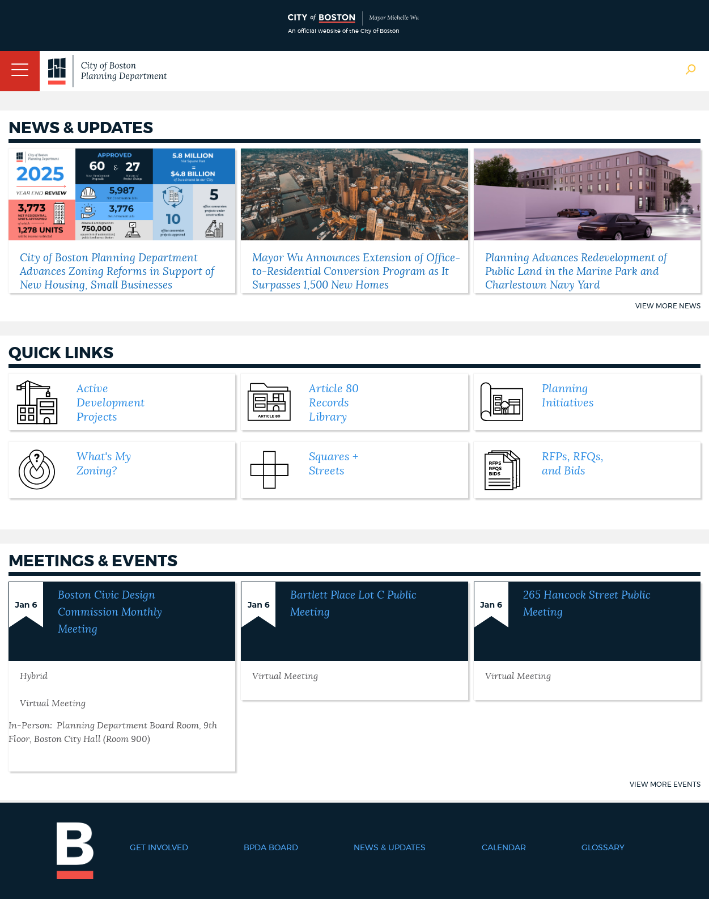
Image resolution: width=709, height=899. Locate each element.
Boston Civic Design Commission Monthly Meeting (110, 612)
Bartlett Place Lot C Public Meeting (353, 604)
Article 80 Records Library (334, 403)
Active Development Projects (111, 403)
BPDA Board (271, 848)
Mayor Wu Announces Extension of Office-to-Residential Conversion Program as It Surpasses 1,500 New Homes (356, 272)
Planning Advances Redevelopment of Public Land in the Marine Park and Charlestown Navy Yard (576, 272)
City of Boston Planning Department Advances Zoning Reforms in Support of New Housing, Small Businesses (117, 272)
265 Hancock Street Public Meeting (587, 604)
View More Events (665, 784)
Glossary (603, 848)
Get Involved (159, 848)
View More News (667, 306)
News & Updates (390, 848)
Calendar (504, 848)
